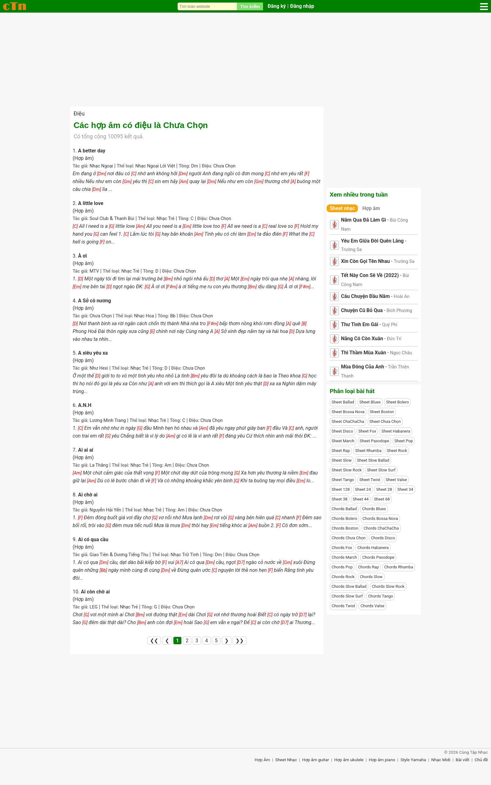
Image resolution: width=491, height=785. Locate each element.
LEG (94, 607)
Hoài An (402, 296)
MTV (94, 271)
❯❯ (239, 641)
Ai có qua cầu (93, 539)
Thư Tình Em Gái (359, 324)
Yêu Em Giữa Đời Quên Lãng (372, 241)
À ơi (82, 256)
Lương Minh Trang (108, 420)
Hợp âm (371, 208)
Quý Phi (389, 324)
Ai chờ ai (87, 495)
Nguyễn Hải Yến (105, 510)
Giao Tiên (99, 554)
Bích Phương (399, 310)
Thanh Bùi (124, 218)
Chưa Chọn (224, 166)
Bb (172, 316)
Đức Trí (394, 338)
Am (167, 465)
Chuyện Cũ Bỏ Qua (362, 310)
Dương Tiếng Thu (131, 554)
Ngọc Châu (401, 353)
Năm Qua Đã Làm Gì (363, 220)
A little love (90, 203)
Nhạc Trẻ (165, 218)
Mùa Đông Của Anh (362, 367)
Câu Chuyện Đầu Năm (365, 296)
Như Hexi (99, 368)
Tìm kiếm (250, 6)
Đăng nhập (302, 6)
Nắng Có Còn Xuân (362, 338)
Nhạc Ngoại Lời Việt (155, 166)
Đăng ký (277, 6)
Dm (194, 166)
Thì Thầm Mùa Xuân (363, 353)
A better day (91, 151)
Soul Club (99, 218)
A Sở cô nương (94, 301)
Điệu (79, 113)
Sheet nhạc (342, 208)
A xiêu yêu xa (93, 353)
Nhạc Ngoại (101, 166)
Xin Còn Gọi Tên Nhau (365, 261)
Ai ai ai (85, 450)
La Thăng (99, 465)
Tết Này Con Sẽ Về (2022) (370, 275)
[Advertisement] (245, 59)
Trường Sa (351, 249)
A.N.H (84, 405)
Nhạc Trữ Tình (185, 554)
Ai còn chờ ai (95, 592)
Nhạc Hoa (144, 316)
